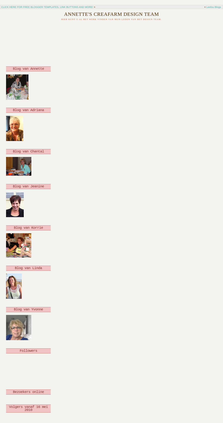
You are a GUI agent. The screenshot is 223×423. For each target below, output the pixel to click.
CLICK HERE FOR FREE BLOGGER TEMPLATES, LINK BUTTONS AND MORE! (47, 7)
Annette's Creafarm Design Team (111, 14)
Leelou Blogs (213, 7)
